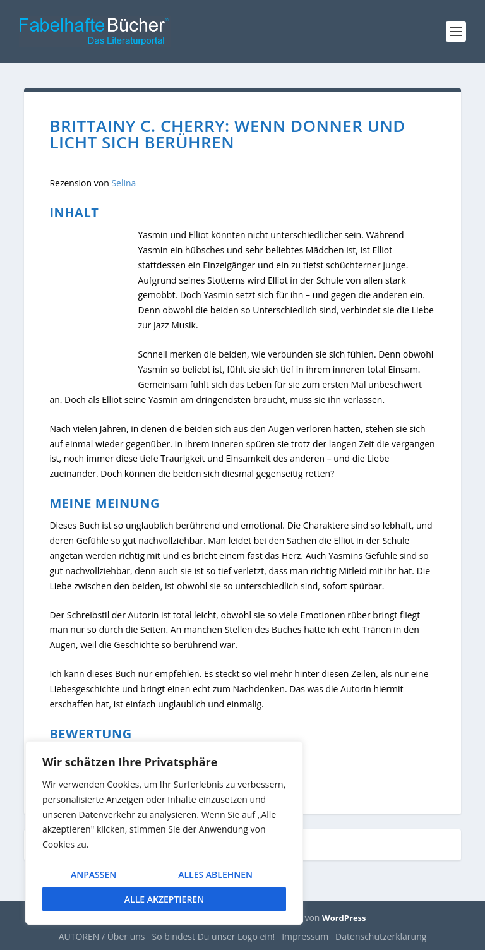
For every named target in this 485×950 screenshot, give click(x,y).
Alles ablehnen (215, 875)
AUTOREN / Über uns (102, 936)
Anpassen (93, 875)
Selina (123, 183)
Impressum (305, 936)
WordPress (344, 917)
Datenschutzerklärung (380, 936)
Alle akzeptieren (164, 899)
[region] (164, 833)
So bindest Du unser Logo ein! (213, 936)
